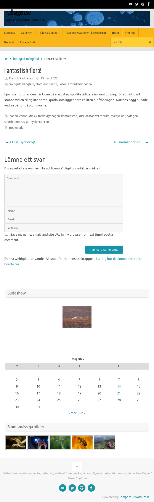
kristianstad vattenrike (94, 116)
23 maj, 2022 (49, 78)
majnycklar (118, 116)
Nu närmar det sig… (131, 142)
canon (53, 84)
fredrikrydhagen (49, 116)
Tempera (125, 497)
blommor (41, 84)
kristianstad (69, 116)
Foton (62, 84)
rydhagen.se (17, 12)
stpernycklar (31, 122)
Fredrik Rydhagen (21, 78)
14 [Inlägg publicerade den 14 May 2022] (119, 387)
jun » (82, 413)
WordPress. (142, 497)
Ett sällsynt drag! (20, 142)
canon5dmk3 (28, 116)
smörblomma (13, 122)
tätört (45, 122)
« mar (73, 413)
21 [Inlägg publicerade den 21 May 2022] (119, 393)
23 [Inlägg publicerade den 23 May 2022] (17, 400)
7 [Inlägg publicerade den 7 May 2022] (119, 380)
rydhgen (132, 116)
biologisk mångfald (26, 59)
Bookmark (16, 128)
